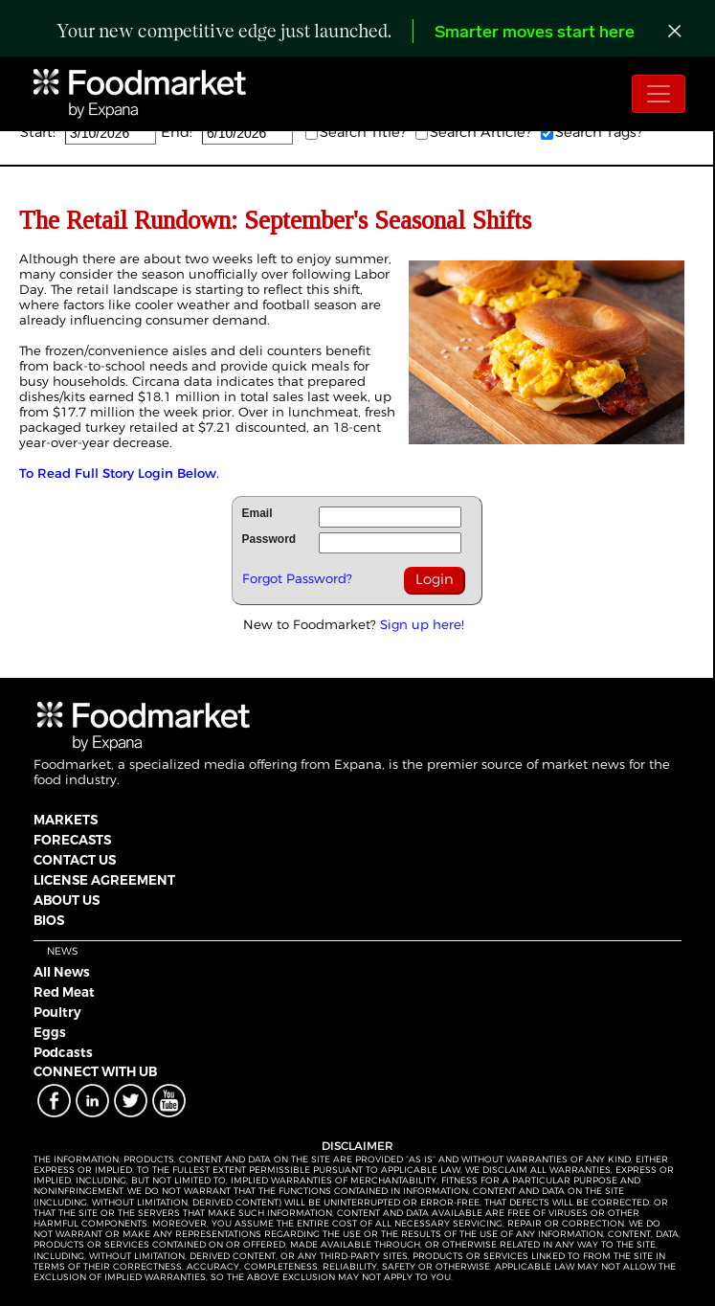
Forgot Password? (297, 578)
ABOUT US (67, 900)
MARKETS (66, 819)
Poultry (57, 1012)
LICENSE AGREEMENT (104, 880)
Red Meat (64, 992)
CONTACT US (75, 859)
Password (269, 539)
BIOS (49, 920)
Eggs (50, 1032)
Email (257, 513)
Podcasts (63, 1052)
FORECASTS (72, 839)
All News (62, 972)
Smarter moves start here (535, 33)
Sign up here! (422, 624)
